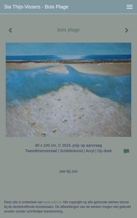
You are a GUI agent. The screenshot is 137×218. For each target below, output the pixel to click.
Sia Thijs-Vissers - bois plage (36, 7)
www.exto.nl (52, 202)
